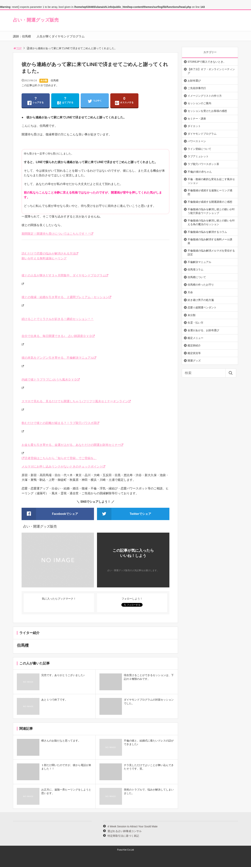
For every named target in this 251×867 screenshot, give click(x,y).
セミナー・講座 (197, 118)
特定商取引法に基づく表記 (123, 835)
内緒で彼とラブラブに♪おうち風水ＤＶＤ (49, 379)
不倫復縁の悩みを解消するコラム (207, 231)
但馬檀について (197, 277)
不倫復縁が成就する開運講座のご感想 (210, 201)
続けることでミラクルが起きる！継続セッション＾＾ (58, 319)
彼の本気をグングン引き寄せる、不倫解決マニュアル (58, 357)
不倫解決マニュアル (199, 262)
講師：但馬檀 (22, 36)
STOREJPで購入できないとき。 (207, 61)
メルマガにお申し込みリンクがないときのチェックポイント (62, 466)
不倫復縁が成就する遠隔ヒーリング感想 (210, 192)
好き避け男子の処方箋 (201, 299)
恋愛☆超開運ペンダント (202, 307)
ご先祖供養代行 (197, 88)
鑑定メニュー (195, 337)
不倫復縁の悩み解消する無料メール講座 (210, 241)
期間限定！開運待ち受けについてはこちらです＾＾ (56, 233)
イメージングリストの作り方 (205, 95)
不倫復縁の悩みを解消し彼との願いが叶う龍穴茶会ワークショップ (211, 211)
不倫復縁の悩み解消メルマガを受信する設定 (211, 252)
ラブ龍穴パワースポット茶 (203, 164)
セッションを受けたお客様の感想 (207, 110)
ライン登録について (199, 148)
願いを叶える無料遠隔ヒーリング (44, 258)
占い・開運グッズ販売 (36, 19)
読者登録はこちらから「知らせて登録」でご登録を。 (61, 458)
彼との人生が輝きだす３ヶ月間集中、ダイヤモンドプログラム (64, 275)
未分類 (43, 80)
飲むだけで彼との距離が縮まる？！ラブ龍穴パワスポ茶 (59, 423)
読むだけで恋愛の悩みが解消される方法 (49, 253)
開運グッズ (194, 360)
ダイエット (194, 126)
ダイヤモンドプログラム (202, 133)
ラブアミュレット (198, 156)
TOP (17, 48)
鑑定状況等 (194, 353)
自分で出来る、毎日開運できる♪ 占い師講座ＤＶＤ (57, 336)
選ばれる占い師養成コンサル (124, 831)
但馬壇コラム (195, 269)
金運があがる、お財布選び (203, 330)
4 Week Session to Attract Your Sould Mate (132, 826)
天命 (190, 292)
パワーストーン (197, 141)
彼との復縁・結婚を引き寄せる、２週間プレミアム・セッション (65, 297)
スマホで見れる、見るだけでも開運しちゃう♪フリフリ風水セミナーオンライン (75, 401)
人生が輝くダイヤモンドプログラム (61, 36)
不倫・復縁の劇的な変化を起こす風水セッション (211, 181)
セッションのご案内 (199, 103)
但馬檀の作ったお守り (201, 284)
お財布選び (194, 80)
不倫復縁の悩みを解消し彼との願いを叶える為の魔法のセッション (211, 222)
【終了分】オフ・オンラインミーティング (211, 71)
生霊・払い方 (195, 322)
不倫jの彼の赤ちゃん (200, 171)
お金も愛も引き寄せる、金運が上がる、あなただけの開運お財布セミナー (71, 444)
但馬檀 (55, 80)
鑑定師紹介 (194, 345)
